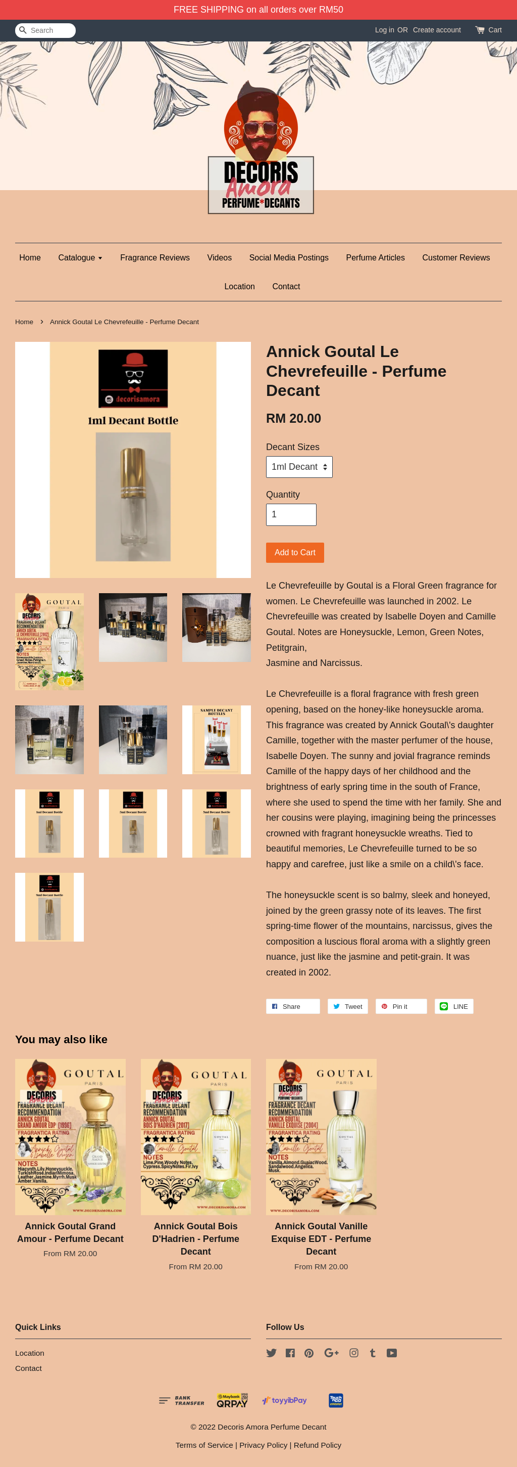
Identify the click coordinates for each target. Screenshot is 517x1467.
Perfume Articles (375, 257)
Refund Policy (317, 1445)
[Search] (45, 30)
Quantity (283, 495)
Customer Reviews (456, 257)
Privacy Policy (263, 1445)
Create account (437, 30)
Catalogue (80, 257)
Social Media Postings (289, 257)
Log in (384, 30)
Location (239, 286)
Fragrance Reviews (155, 257)
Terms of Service (204, 1445)
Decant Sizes (293, 447)
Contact (286, 286)
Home (30, 257)
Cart (495, 30)
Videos (220, 257)
